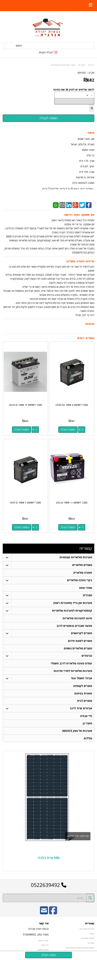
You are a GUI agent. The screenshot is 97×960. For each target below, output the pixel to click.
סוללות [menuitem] (88, 739)
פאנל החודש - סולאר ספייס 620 (77, 837)
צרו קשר (43, 924)
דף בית (91, 65)
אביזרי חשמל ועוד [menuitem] (81, 679)
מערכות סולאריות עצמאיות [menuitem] (75, 557)
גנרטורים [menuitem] (87, 656)
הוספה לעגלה (68, 429)
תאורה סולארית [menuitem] (82, 573)
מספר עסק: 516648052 (35, 936)
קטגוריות (85, 548)
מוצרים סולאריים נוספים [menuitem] (78, 649)
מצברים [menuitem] (87, 595)
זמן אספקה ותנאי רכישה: (79, 215)
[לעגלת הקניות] (48, 52)
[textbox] (48, 859)
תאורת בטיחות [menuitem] (83, 694)
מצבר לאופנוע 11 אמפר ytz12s (71, 502)
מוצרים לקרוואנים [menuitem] (81, 633)
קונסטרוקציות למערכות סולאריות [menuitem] (72, 611)
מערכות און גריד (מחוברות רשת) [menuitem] (72, 603)
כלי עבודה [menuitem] (86, 717)
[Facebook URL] (53, 914)
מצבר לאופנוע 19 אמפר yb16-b (25, 405)
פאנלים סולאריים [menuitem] (82, 565)
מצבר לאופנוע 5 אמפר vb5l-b (25, 502)
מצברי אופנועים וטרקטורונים (63, 65)
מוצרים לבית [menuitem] (84, 702)
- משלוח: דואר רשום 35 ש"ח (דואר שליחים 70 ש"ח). (68, 188)
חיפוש (19, 45)
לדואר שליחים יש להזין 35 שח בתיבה (73, 89)
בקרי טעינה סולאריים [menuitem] (79, 580)
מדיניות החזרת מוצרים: (80, 261)
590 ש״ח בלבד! (48, 859)
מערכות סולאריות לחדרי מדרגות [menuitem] (73, 671)
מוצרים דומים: (85, 338)
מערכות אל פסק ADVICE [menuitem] (77, 732)
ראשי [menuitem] (92, 934)
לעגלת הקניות (46, 52)
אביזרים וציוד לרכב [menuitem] (81, 709)
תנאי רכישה (43, 941)
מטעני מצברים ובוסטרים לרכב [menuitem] (74, 626)
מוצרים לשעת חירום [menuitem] (80, 641)
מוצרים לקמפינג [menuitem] (82, 687)
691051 (82, 72)
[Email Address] (44, 914)
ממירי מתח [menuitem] (85, 588)
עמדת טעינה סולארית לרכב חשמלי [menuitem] (71, 664)
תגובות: (89, 324)
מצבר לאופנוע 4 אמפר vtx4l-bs (71, 405)
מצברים (81, 65)
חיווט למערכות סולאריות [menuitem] (77, 618)
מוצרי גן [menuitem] (87, 724)
